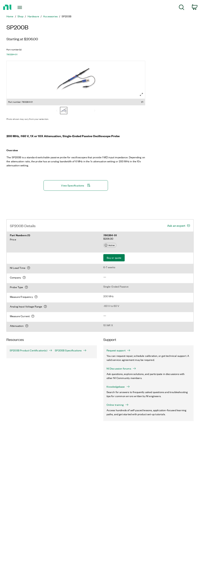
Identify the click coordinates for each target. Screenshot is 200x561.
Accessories (50, 16)
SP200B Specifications (70, 350)
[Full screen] (141, 94)
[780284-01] (63, 111)
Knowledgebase (118, 386)
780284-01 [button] (11, 54)
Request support (118, 350)
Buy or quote (114, 258)
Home (9, 16)
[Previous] (56, 111)
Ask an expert (176, 226)
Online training (117, 405)
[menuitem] (181, 8)
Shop (21, 16)
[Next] (94, 111)
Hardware (33, 16)
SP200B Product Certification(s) (29, 350)
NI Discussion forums (121, 368)
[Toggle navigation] (26, 7)
